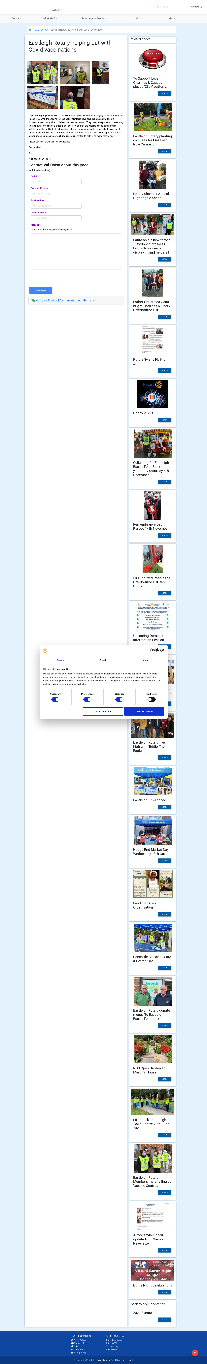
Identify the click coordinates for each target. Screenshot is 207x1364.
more (165, 93)
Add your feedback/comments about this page (63, 300)
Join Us (138, 18)
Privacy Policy (78, 1352)
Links (74, 1346)
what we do (50, 18)
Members (196, 6)
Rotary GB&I (111, 1343)
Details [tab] (103, 660)
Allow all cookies (144, 711)
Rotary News (111, 1349)
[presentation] (50, 280)
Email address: (38, 200)
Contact (16, 18)
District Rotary (112, 1346)
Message (36, 224)
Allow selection (103, 711)
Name (34, 175)
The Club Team (79, 1343)
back (165, 1320)
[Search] (171, 7)
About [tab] (146, 660)
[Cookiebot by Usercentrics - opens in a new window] (151, 650)
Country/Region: (39, 188)
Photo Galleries (79, 1340)
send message (41, 290)
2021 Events (41, 29)
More (172, 18)
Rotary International (114, 1340)
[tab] (76, 300)
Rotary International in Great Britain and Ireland (111, 1360)
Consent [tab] (60, 660)
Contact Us (77, 1349)
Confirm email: (38, 212)
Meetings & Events (93, 18)
